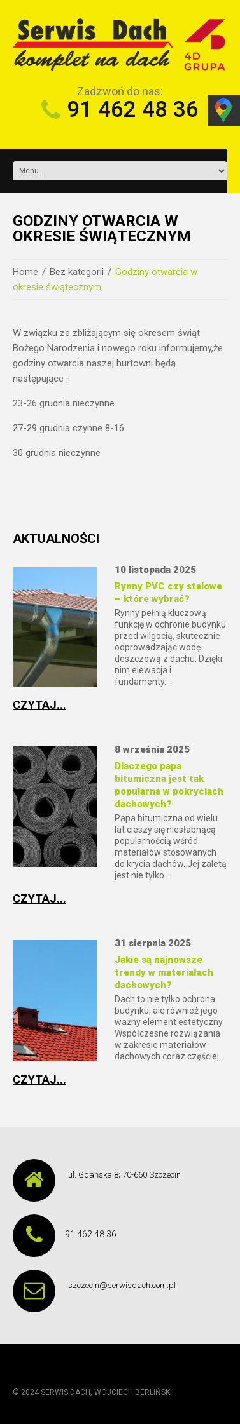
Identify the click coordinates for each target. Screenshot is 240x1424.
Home (25, 272)
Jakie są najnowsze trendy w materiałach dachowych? (164, 972)
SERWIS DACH (65, 1392)
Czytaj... (39, 705)
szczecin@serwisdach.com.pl (122, 1285)
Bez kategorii (77, 272)
